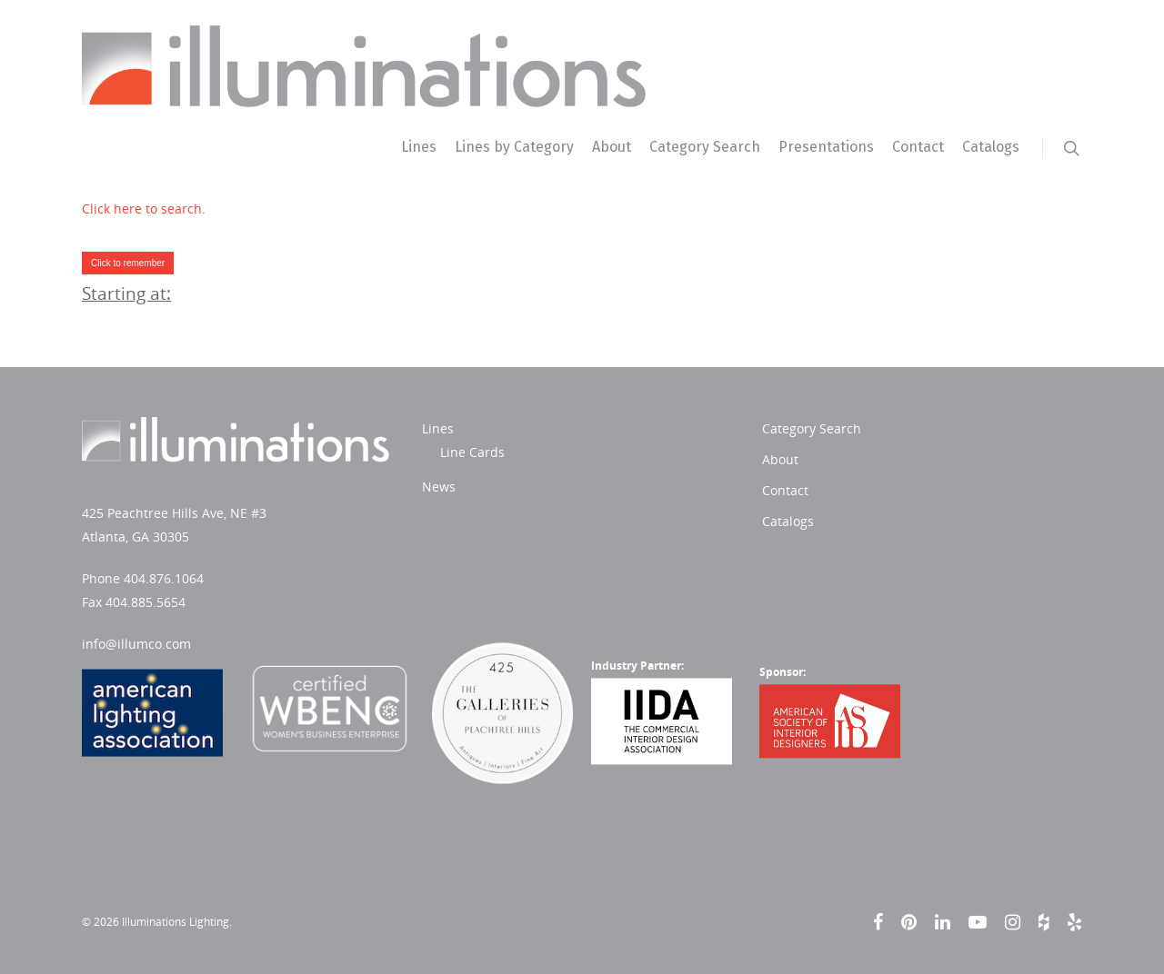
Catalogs (990, 146)
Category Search (704, 146)
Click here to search (142, 208)
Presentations (826, 146)
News (439, 486)
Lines (418, 146)
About (611, 146)
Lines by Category (514, 146)
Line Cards (472, 452)
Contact (918, 146)
